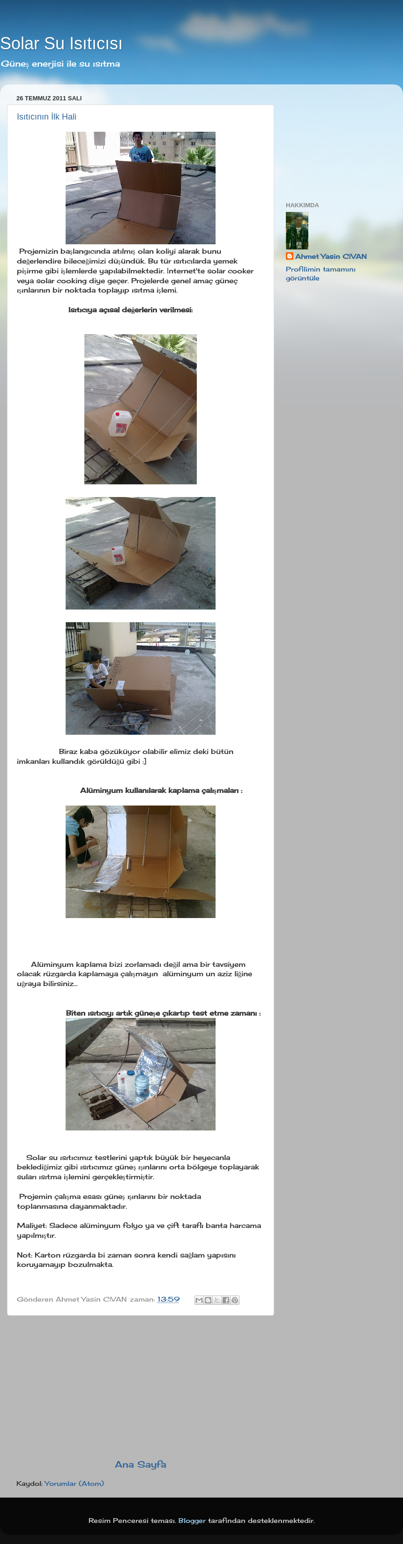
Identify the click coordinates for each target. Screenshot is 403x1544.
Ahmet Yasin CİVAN (331, 256)
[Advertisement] (140, 1387)
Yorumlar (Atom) (74, 1483)
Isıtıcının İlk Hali (46, 116)
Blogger (192, 1520)
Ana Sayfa (140, 1464)
